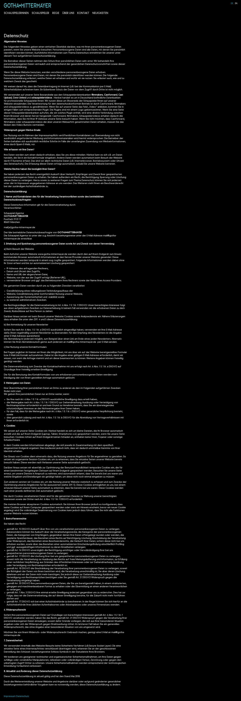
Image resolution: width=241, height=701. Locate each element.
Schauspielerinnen (16, 13)
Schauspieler (40, 13)
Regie (55, 13)
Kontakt (83, 13)
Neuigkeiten (100, 13)
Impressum (10, 696)
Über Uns (68, 13)
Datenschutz (22, 696)
